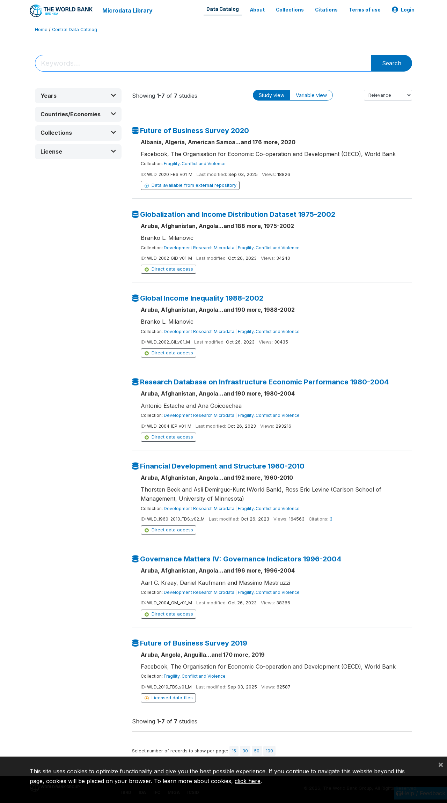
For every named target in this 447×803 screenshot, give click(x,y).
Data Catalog (222, 9)
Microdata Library (127, 10)
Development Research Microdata (199, 247)
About (257, 10)
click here (248, 781)
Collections (290, 10)
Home (41, 29)
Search (391, 63)
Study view (271, 95)
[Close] (441, 764)
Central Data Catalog (74, 29)
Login (403, 10)
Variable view (311, 95)
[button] (78, 96)
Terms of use (365, 10)
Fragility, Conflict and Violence (195, 163)
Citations (326, 10)
